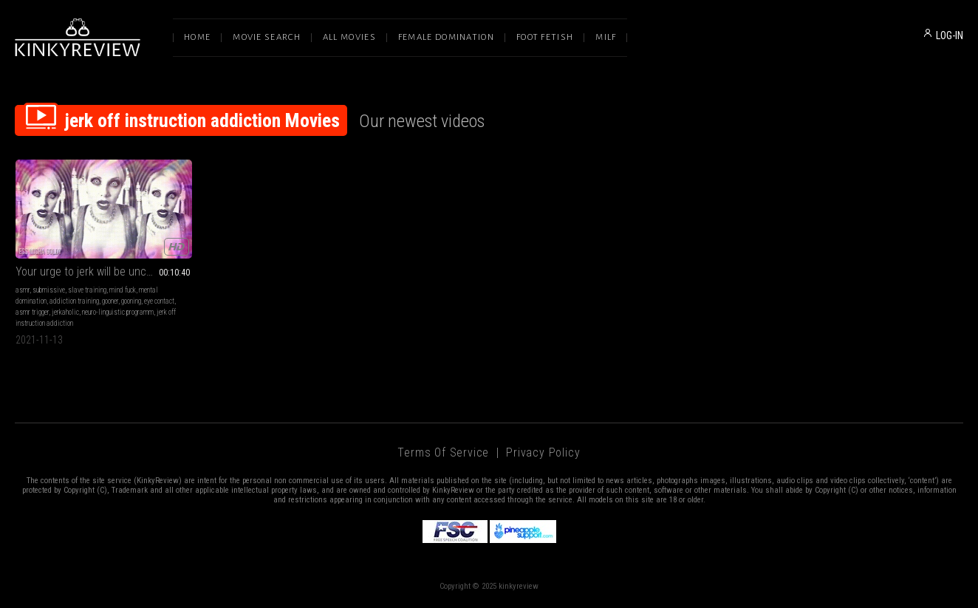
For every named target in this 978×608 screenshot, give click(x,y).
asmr (23, 290)
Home (197, 37)
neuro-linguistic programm (118, 312)
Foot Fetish (544, 37)
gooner (110, 301)
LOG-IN (949, 35)
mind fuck (122, 290)
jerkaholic (65, 312)
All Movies (349, 37)
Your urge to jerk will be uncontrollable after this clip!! (104, 271)
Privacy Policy (543, 452)
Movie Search (267, 37)
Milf (605, 37)
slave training (87, 290)
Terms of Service (443, 452)
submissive (49, 290)
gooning (131, 301)
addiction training (74, 301)
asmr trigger (32, 312)
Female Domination (446, 37)
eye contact (159, 301)
